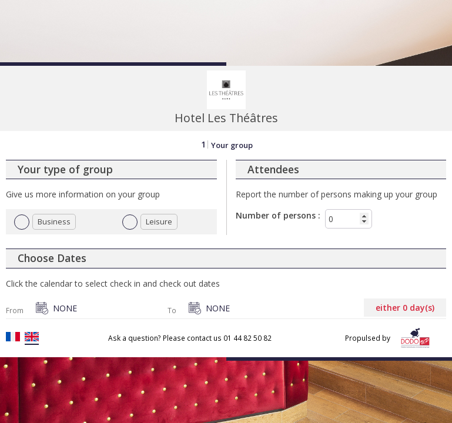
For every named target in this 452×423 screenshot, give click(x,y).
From (15, 310)
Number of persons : (278, 215)
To (172, 310)
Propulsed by (389, 338)
